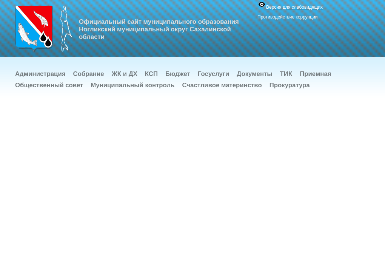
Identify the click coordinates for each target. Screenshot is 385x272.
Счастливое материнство (222, 85)
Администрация (40, 73)
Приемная (315, 73)
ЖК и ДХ (124, 73)
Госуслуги (213, 73)
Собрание (88, 73)
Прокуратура (290, 85)
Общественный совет (49, 85)
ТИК (286, 73)
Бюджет (177, 73)
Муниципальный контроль (132, 85)
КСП (151, 73)
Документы (254, 73)
